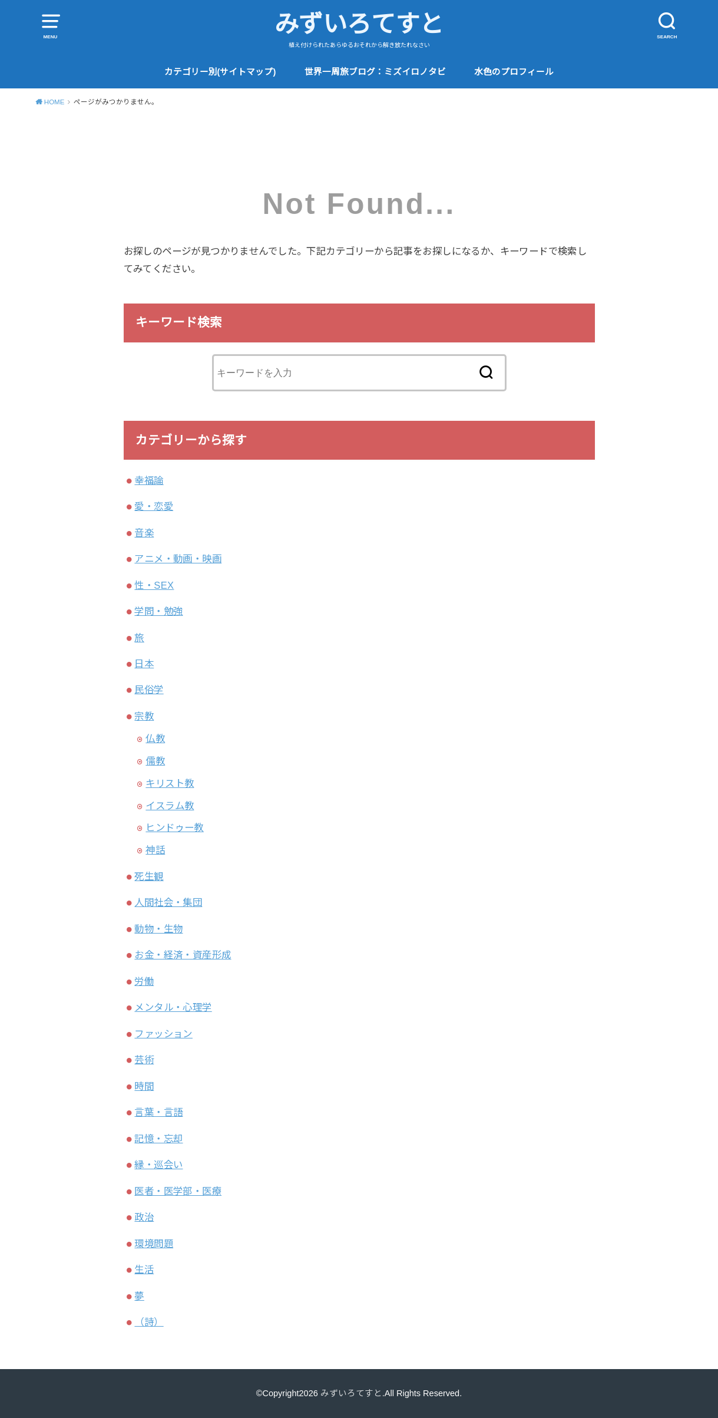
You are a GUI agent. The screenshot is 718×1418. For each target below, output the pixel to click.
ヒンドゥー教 (174, 827)
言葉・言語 (158, 1112)
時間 (144, 1086)
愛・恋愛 (153, 506)
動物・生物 (158, 929)
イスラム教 (169, 805)
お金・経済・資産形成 (182, 954)
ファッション (163, 1033)
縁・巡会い (158, 1164)
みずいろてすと (359, 24)
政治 (144, 1217)
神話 (155, 850)
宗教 (144, 716)
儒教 (155, 761)
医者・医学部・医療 (177, 1191)
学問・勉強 (158, 611)
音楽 (144, 532)
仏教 (155, 738)
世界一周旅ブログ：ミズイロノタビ (375, 72)
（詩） (148, 1322)
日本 (144, 663)
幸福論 (148, 480)
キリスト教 (169, 783)
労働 (144, 981)
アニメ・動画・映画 (177, 558)
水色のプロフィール (514, 72)
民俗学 (148, 689)
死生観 (148, 876)
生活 (144, 1269)
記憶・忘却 (158, 1138)
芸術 (144, 1059)
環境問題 (153, 1243)
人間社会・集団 (168, 902)
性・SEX (154, 585)
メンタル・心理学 (172, 1007)
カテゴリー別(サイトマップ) (220, 72)
